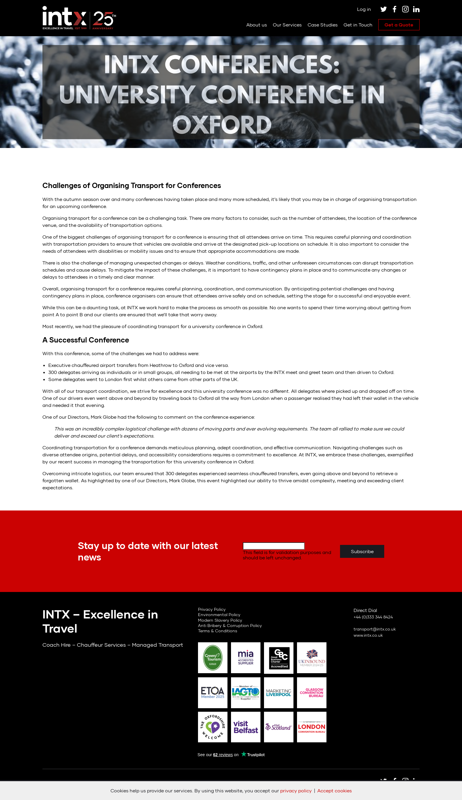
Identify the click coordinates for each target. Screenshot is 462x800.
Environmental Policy (219, 614)
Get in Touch (358, 24)
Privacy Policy (212, 609)
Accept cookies (334, 790)
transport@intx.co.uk (375, 628)
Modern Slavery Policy (220, 620)
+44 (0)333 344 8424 (373, 616)
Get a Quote (399, 24)
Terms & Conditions (217, 630)
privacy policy (296, 790)
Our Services (287, 24)
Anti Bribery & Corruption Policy (230, 625)
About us (256, 24)
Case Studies (323, 24)
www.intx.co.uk (368, 635)
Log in (364, 9)
